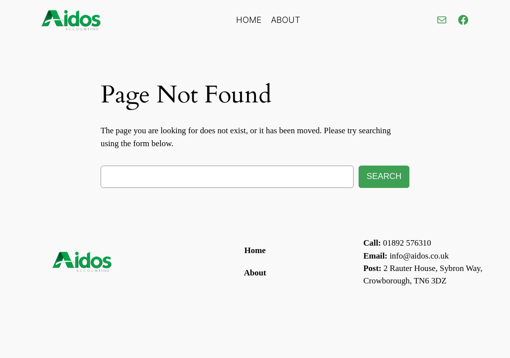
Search (384, 176)
